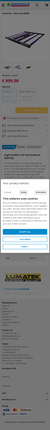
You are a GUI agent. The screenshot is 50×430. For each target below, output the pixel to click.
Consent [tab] (7, 192)
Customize (25, 239)
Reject (25, 246)
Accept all (25, 232)
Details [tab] (24, 192)
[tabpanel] (25, 211)
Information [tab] (41, 192)
